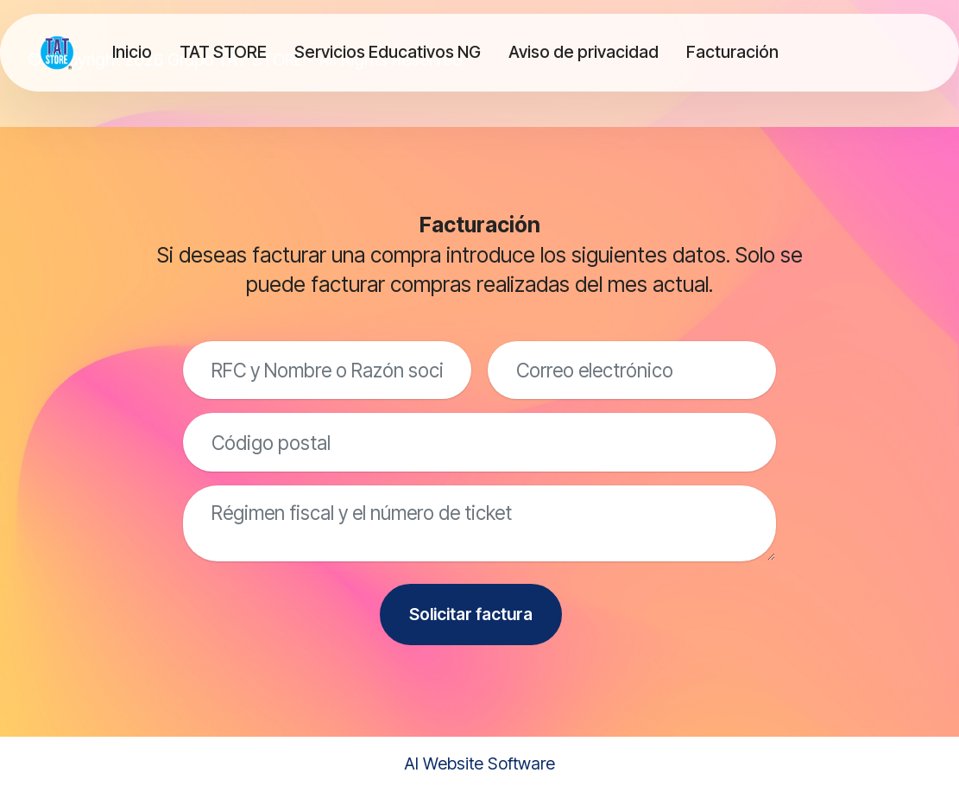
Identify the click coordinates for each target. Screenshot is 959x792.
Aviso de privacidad (583, 51)
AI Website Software (479, 764)
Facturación (732, 51)
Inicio (132, 51)
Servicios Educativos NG (387, 51)
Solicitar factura (471, 614)
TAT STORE (223, 51)
